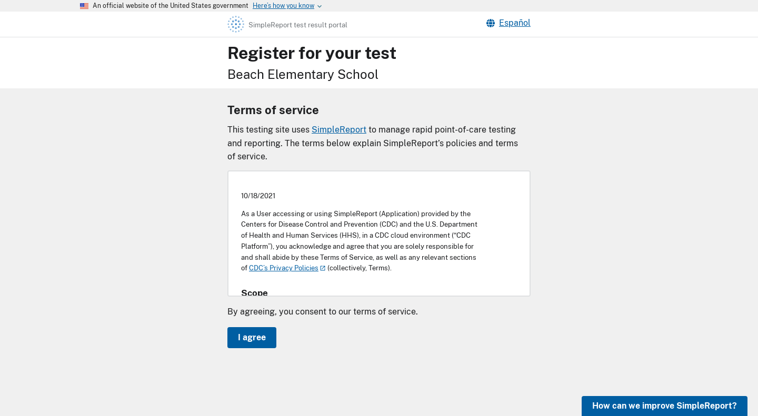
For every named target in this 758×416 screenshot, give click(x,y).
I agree (252, 337)
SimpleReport (339, 130)
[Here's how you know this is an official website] (283, 5)
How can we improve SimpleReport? (664, 406)
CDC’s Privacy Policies (283, 268)
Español (508, 23)
